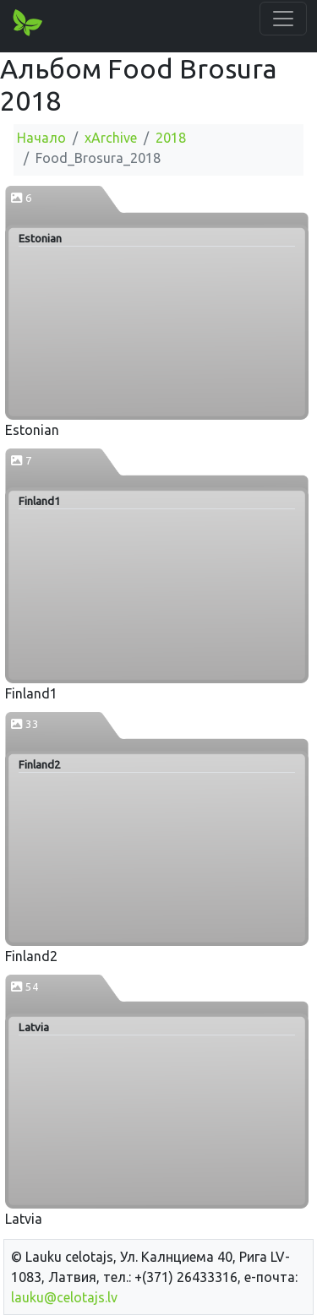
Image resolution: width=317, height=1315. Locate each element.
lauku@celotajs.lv (64, 1297)
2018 (171, 137)
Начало (41, 137)
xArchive (111, 137)
